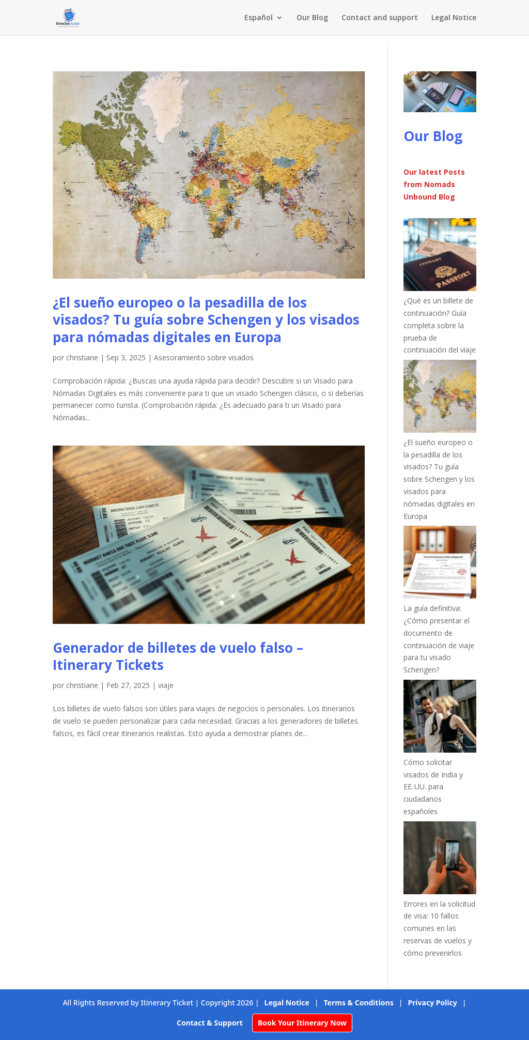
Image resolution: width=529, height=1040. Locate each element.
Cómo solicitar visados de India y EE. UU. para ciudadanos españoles (433, 786)
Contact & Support (210, 1023)
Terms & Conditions (359, 1002)
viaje (166, 685)
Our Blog (312, 18)
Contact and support (379, 18)
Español (258, 18)
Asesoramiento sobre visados (204, 357)
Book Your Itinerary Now (302, 1023)
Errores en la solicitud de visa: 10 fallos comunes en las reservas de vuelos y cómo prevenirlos (439, 928)
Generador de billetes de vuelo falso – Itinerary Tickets (178, 656)
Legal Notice (453, 18)
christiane (82, 357)
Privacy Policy (432, 1002)
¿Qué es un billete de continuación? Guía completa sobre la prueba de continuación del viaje (439, 325)
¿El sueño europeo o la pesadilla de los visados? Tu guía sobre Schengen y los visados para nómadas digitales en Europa (206, 320)
